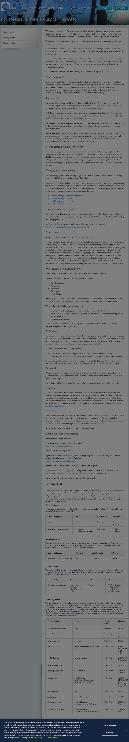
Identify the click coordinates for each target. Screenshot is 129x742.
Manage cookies (110, 725)
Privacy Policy (36, 738)
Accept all (110, 733)
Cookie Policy (52, 738)
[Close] (126, 730)
